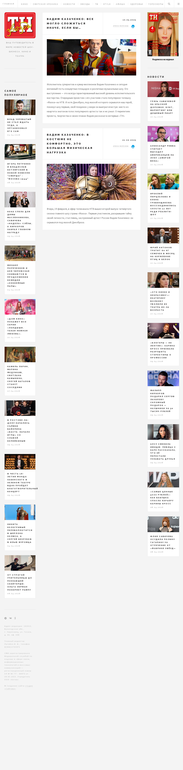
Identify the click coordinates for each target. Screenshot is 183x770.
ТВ (96, 4)
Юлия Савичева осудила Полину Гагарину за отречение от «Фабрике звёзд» (163, 542)
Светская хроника (45, 4)
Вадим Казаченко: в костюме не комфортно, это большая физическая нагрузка (70, 143)
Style (107, 4)
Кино (24, 4)
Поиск (169, 4)
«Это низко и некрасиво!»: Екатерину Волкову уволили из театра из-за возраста (160, 301)
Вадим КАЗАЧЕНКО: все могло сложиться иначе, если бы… (70, 23)
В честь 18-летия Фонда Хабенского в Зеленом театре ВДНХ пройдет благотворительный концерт (22, 483)
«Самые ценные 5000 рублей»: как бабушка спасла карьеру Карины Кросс (162, 498)
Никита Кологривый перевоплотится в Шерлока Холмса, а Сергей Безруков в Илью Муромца (20, 533)
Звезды (85, 4)
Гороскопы (156, 4)
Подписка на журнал (163, 59)
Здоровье (136, 4)
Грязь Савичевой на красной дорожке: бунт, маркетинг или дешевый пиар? (163, 107)
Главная (8, 4)
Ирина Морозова (121, 26)
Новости (69, 4)
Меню (178, 4)
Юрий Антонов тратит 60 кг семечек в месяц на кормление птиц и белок (162, 254)
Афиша (120, 4)
